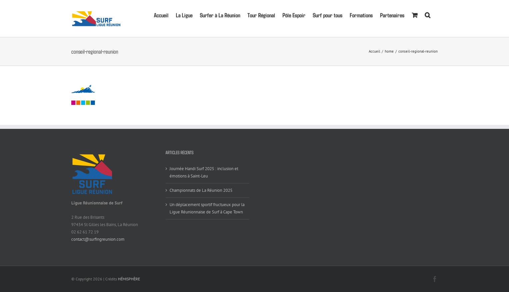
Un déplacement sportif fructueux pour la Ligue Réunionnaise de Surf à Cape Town (207, 208)
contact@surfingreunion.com (98, 239)
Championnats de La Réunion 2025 (201, 190)
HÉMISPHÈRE (129, 278)
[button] (427, 14)
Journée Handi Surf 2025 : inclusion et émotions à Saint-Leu (204, 172)
